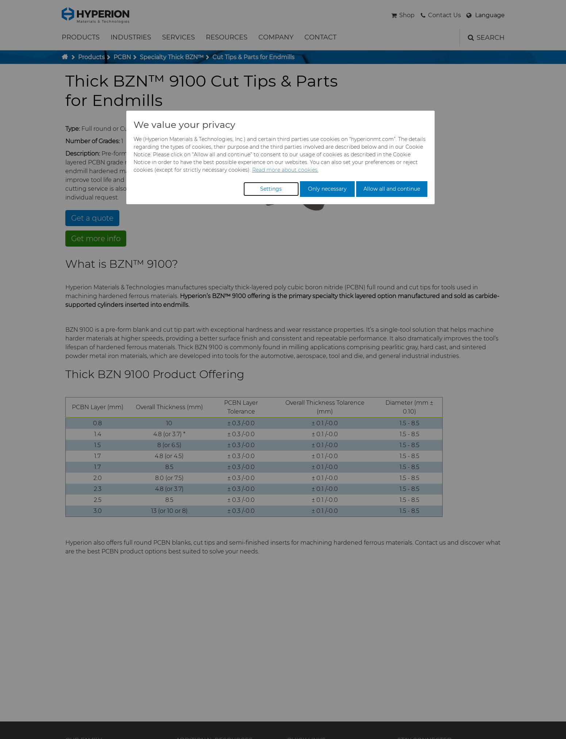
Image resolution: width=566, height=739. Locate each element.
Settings (271, 189)
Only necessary (327, 189)
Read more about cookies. (285, 170)
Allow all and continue (391, 189)
